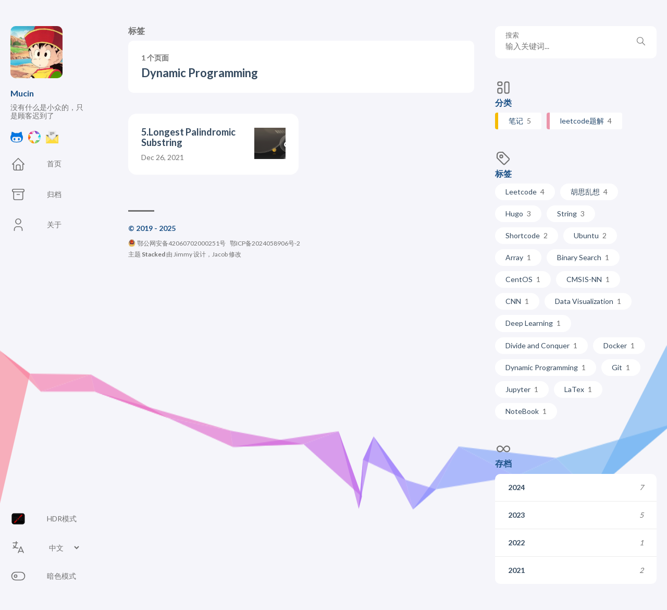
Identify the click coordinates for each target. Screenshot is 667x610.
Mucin (22, 93)
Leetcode (525, 191)
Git (621, 367)
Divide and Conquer (541, 345)
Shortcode (526, 235)
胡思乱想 (589, 191)
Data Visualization (588, 301)
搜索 (512, 35)
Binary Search (583, 257)
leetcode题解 (586, 120)
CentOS (522, 279)
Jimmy (183, 254)
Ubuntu (590, 235)
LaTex (578, 389)
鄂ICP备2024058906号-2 (265, 243)
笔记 (520, 120)
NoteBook (526, 411)
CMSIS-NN (588, 279)
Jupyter (521, 389)
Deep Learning (533, 323)
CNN (517, 301)
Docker (619, 345)
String (571, 213)
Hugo (518, 213)
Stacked (153, 254)
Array (518, 257)
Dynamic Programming (545, 367)
